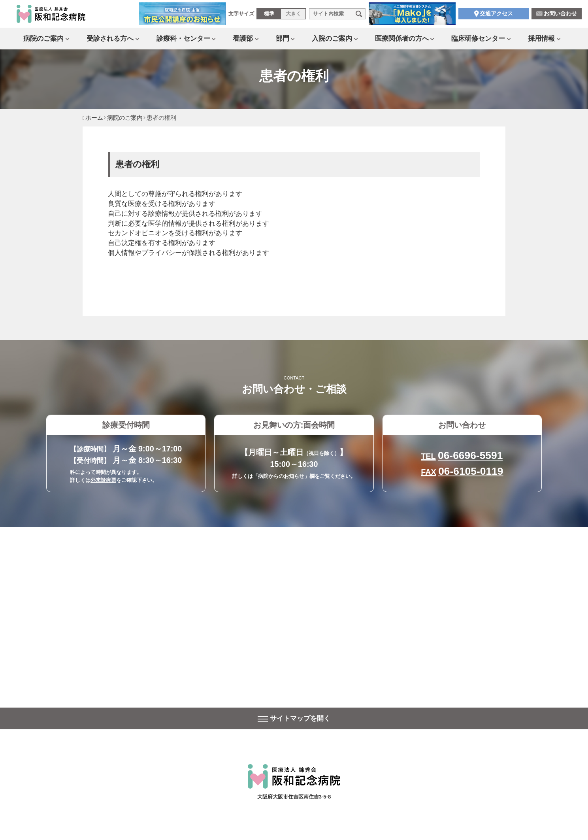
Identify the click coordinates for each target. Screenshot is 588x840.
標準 (269, 15)
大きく (293, 15)
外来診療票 (103, 480)
